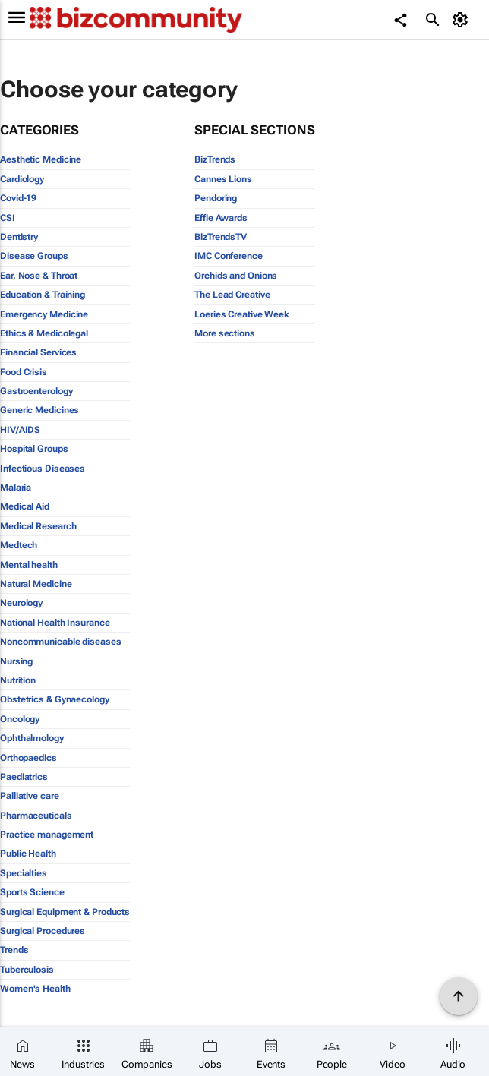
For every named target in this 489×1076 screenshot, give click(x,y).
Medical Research (38, 526)
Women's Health (35, 988)
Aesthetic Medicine (40, 159)
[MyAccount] (463, 19)
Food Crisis (23, 372)
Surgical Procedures (42, 931)
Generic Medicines (39, 410)
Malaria (15, 487)
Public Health (28, 853)
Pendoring (215, 198)
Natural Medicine (35, 584)
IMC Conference (228, 256)
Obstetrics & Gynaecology (54, 699)
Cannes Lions (223, 179)
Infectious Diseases (42, 468)
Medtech (18, 545)
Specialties (23, 873)
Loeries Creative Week (241, 314)
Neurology (21, 603)
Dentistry (19, 237)
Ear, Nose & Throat (38, 275)
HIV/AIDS (20, 429)
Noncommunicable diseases (60, 641)
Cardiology (22, 179)
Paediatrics (24, 777)
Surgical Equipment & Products (65, 912)
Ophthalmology (32, 738)
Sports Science (32, 892)
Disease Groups (34, 256)
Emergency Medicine (44, 314)
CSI (7, 218)
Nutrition (18, 680)
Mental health (29, 565)
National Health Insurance (55, 622)
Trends (14, 950)
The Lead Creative (232, 294)
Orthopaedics (28, 758)
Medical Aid (24, 506)
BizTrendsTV (220, 237)
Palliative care (29, 795)
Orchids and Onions (235, 275)
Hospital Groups (34, 448)
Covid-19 (18, 198)
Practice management (46, 834)
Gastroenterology (36, 391)
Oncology (19, 719)
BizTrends (214, 159)
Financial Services (38, 352)
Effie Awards (221, 218)
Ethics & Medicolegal (44, 333)
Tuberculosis (27, 969)
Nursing (16, 661)
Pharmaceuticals (36, 815)
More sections (224, 333)
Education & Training (42, 294)
